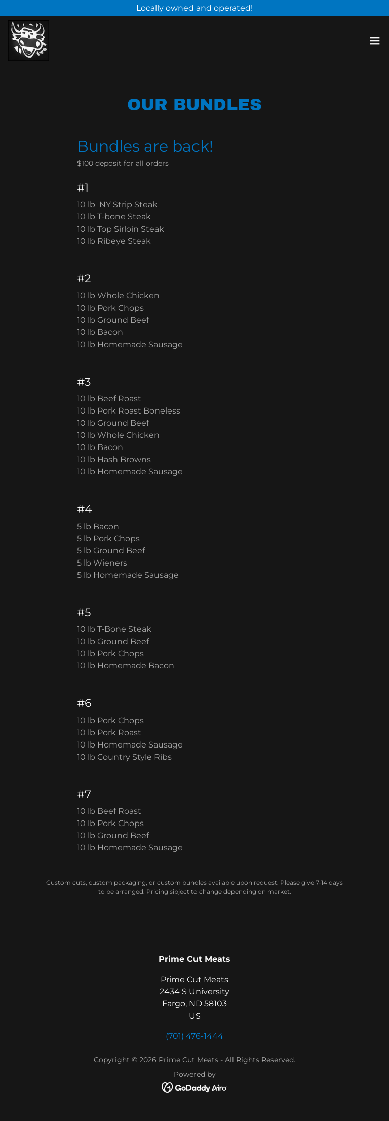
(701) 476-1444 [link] (194, 1036)
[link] (28, 40)
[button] (375, 40)
